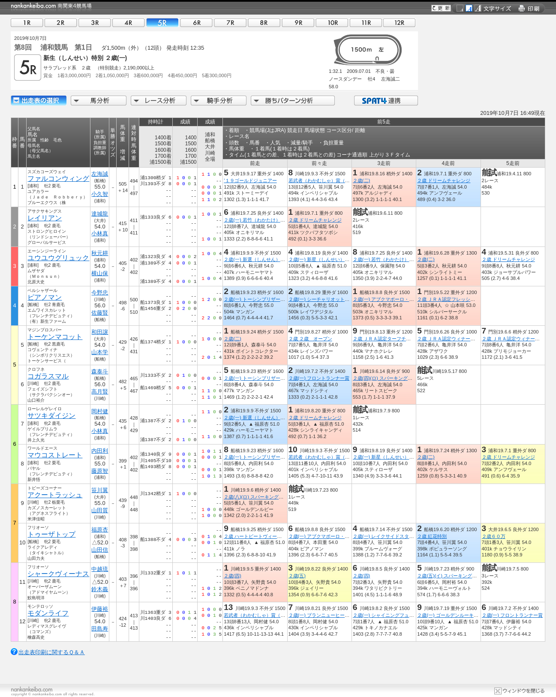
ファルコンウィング (58, 178)
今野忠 (99, 292)
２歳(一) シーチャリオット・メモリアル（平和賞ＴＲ (345, 299)
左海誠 (99, 174)
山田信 (99, 550)
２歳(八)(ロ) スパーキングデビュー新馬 (265, 496)
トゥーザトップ (51, 534)
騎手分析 (218, 100)
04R (128, 22)
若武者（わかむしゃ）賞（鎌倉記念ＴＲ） (333, 180)
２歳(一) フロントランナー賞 (319, 378)
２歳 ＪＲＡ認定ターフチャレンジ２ (391, 338)
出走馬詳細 (38, 100)
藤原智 (99, 471)
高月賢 (99, 391)
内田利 (99, 451)
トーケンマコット (54, 336)
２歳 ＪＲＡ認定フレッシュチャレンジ (458, 299)
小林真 (99, 233)
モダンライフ (48, 613)
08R (264, 22)
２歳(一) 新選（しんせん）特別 (257, 259)
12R (399, 22)
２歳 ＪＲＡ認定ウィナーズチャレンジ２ (460, 338)
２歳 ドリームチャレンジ (443, 180)
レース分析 (158, 100)
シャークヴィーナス (58, 573)
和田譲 (99, 332)
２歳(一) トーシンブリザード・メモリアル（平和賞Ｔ (280, 299)
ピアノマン (44, 297)
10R (332, 22)
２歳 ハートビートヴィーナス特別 (260, 536)
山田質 (99, 510)
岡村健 (99, 411)
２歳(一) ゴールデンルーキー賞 (450, 615)
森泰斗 (99, 371)
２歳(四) (232, 575)
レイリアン (44, 218)
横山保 (99, 273)
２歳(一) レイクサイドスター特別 (388, 536)
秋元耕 (99, 253)
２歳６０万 (493, 536)
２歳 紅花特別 (432, 536)
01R (27, 22)
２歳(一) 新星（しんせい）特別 (322, 259)
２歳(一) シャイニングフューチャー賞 (393, 615)
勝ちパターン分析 (293, 100)
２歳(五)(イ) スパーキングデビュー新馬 (458, 575)
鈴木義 (99, 589)
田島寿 (99, 628)
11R (365, 22)
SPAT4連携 (385, 100)
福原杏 (99, 529)
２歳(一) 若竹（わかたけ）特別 (257, 219)
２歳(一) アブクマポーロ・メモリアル (393, 299)
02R (61, 22)
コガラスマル (48, 376)
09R (298, 22)
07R (230, 22)
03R (94, 22)
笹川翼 (99, 490)
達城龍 (99, 213)
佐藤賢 (99, 312)
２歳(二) (361, 180)
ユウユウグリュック (58, 257)
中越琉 (99, 569)
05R (162, 22)
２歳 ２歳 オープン (310, 338)
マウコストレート (54, 455)
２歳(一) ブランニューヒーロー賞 (324, 615)
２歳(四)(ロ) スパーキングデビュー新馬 (394, 378)
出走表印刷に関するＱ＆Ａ (51, 652)
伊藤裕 (99, 609)
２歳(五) (297, 575)
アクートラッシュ (54, 495)
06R (196, 22)
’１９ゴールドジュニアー (250, 180)
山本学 (99, 352)
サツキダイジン (51, 415)
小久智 (99, 194)
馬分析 (98, 100)
